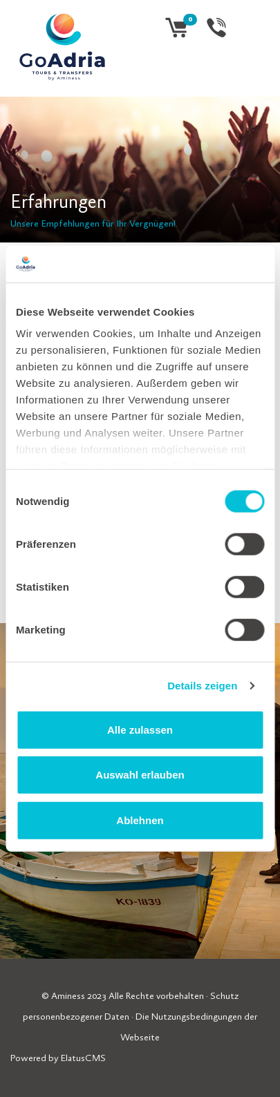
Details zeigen (202, 685)
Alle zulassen (140, 729)
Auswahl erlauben (139, 775)
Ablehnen (139, 820)
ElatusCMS (83, 1059)
